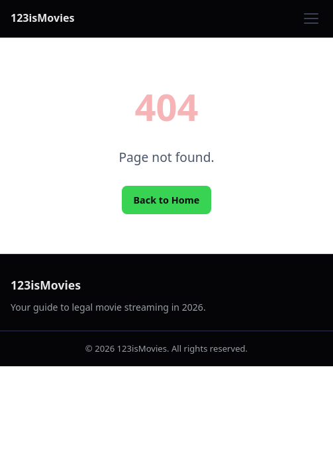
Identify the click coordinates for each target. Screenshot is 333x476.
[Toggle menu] (311, 18)
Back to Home (167, 200)
